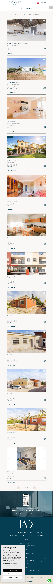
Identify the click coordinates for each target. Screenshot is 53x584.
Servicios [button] (13, 535)
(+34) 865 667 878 (28, 543)
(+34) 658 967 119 (30, 546)
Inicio (13, 532)
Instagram (19, 513)
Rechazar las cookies (13, 577)
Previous (8, 30)
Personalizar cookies (13, 573)
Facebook (27, 513)
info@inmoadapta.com (26, 553)
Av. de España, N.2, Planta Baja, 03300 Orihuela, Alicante (26, 570)
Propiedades (22, 532)
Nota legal (26, 577)
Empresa (39, 532)
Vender (30, 532)
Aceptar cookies (13, 570)
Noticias (22, 535)
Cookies (39, 577)
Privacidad (33, 577)
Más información (7, 567)
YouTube (34, 513)
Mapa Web (26, 579)
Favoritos (40, 535)
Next (44, 30)
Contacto (31, 535)
